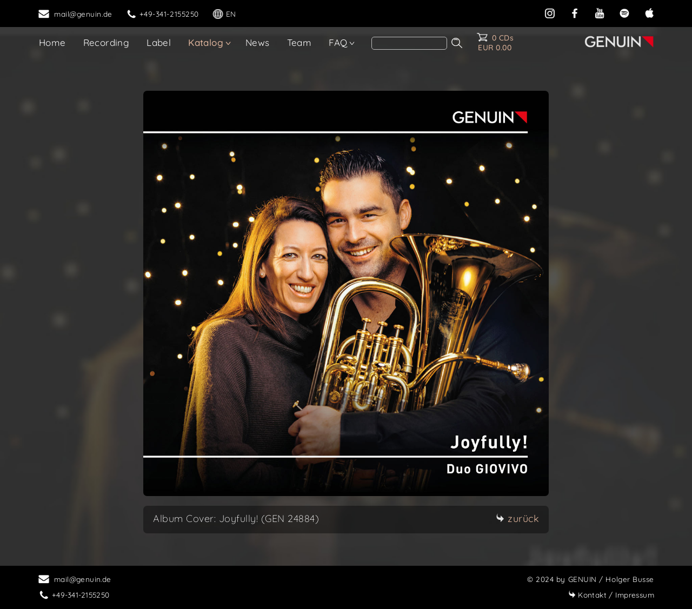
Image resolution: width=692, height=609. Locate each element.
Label (159, 42)
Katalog (205, 42)
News (257, 42)
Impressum (611, 594)
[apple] (649, 12)
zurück (517, 518)
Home (52, 42)
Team (299, 42)
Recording (106, 42)
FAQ (338, 42)
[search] (409, 43)
